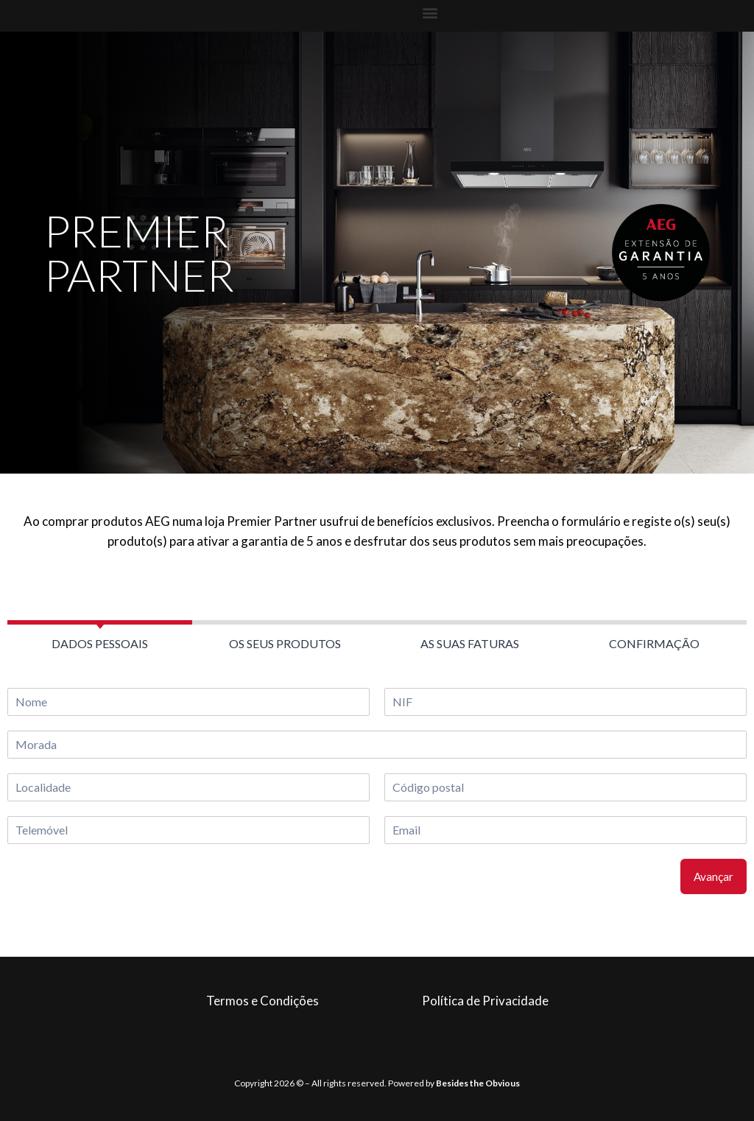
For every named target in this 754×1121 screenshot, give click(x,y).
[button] (429, 12)
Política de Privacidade (485, 1000)
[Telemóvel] (188, 830)
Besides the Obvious (478, 1083)
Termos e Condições (262, 1000)
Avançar (713, 876)
